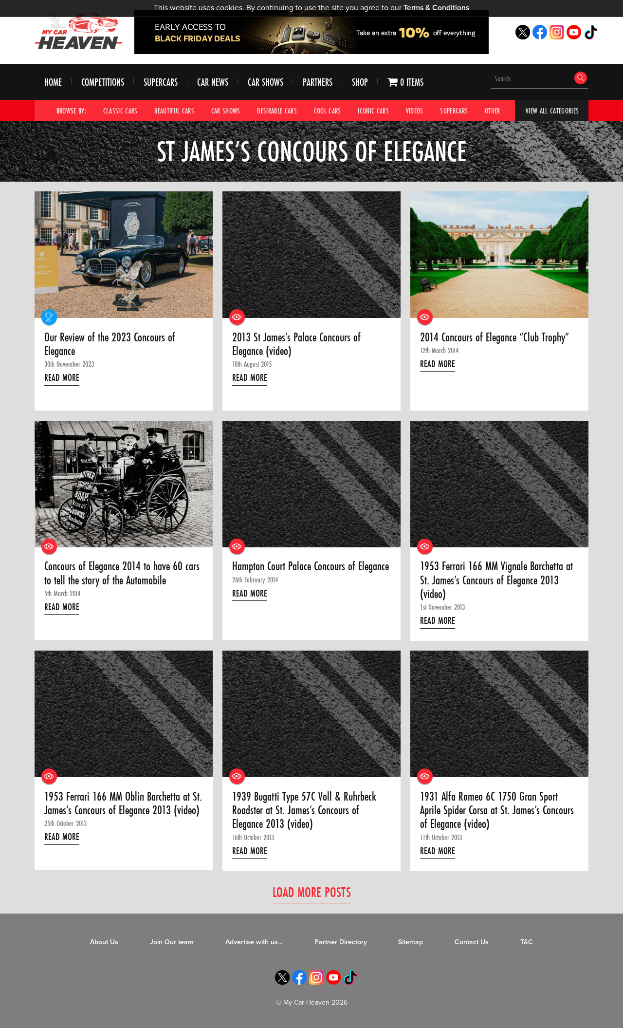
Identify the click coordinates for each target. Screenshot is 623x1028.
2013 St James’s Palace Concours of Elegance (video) (296, 344)
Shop (360, 82)
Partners (317, 82)
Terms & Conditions (436, 7)
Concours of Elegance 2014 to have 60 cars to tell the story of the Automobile (122, 573)
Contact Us (472, 942)
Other (492, 110)
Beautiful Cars (174, 110)
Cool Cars (327, 110)
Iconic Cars (373, 110)
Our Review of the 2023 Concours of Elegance (109, 344)
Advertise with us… (254, 942)
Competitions (102, 82)
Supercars (161, 82)
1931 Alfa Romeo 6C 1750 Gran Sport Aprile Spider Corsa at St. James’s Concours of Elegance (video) (497, 810)
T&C (526, 942)
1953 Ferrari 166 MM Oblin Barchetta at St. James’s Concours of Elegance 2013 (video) (123, 804)
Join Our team (172, 942)
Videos (414, 110)
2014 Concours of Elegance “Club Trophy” (494, 337)
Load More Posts (312, 891)
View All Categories (552, 110)
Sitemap (410, 942)
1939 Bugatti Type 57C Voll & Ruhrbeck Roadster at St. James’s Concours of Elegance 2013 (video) (304, 810)
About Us (104, 942)
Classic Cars (120, 110)
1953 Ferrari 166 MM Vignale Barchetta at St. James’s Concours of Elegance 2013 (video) (496, 580)
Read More (61, 377)
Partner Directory (340, 942)
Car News (212, 82)
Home (53, 82)
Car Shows (265, 82)
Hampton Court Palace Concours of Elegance (310, 566)
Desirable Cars (277, 110)
